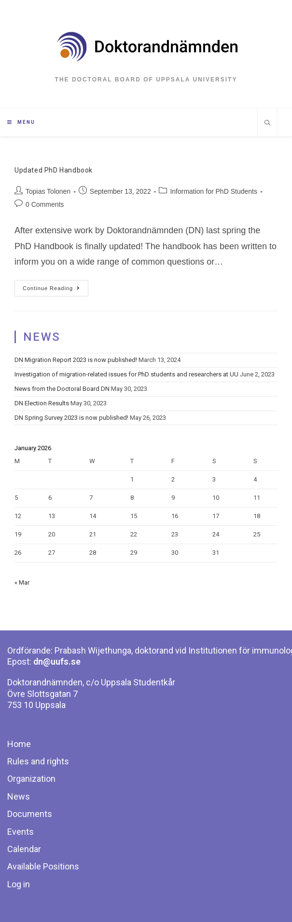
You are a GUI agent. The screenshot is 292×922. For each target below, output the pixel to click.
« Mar (21, 582)
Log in (18, 884)
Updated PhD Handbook (53, 170)
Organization (31, 779)
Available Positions (43, 866)
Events (20, 832)
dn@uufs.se (57, 661)
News (18, 796)
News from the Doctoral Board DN (62, 388)
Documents (29, 814)
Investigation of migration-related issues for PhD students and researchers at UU (126, 374)
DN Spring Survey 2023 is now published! (71, 417)
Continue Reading (51, 288)
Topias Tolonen (48, 191)
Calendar (24, 849)
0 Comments (45, 204)
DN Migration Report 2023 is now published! (75, 359)
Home (19, 744)
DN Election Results (41, 403)
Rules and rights (38, 761)
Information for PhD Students (213, 191)
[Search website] (267, 124)
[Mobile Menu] (21, 122)
